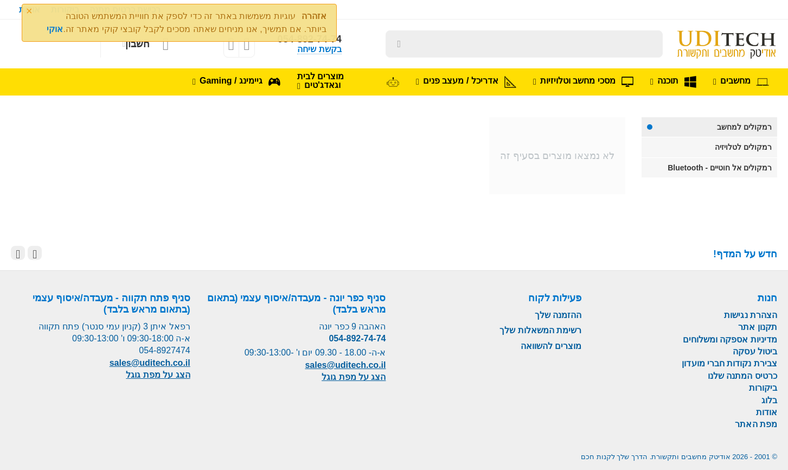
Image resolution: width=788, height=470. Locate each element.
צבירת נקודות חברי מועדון (729, 363)
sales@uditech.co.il (345, 365)
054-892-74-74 (357, 338)
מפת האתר (756, 424)
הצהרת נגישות (750, 315)
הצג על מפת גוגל (354, 377)
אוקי (55, 29)
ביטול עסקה (755, 351)
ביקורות (763, 387)
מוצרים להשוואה (551, 346)
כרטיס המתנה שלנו (742, 375)
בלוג (769, 400)
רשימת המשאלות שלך (540, 330)
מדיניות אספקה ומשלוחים (730, 339)
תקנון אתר (757, 327)
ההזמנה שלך (558, 315)
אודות (766, 412)
